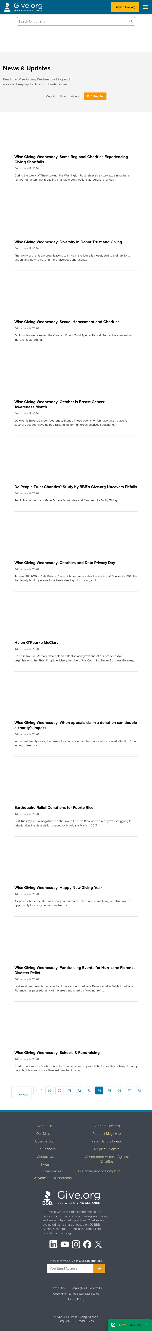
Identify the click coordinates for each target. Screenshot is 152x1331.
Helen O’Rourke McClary (36, 642)
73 (89, 1090)
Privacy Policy (76, 1299)
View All (51, 96)
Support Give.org (125, 7)
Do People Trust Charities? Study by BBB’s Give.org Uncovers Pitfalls (75, 487)
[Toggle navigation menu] (145, 7)
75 (109, 1090)
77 (129, 1090)
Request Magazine (107, 1133)
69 (49, 1090)
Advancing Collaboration (53, 1177)
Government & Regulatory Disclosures (76, 1293)
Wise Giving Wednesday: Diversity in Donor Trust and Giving (68, 242)
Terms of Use (58, 1288)
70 (60, 1090)
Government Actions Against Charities (107, 1159)
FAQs (45, 1164)
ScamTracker (53, 1171)
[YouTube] (65, 1245)
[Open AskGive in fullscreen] (113, 1325)
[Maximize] (146, 1324)
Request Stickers (107, 1148)
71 (69, 1090)
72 (79, 1090)
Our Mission (45, 1133)
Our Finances (45, 1148)
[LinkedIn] (53, 1245)
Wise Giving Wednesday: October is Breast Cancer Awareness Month (59, 404)
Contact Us (45, 1156)
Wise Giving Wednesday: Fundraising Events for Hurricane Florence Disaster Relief (75, 970)
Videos (75, 96)
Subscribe (97, 96)
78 (139, 1090)
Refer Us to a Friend (106, 1141)
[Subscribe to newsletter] (99, 1268)
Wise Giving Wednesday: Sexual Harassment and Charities (67, 321)
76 (119, 1090)
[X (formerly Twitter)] (98, 1245)
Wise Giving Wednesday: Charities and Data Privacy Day (64, 562)
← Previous (22, 1092)
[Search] (131, 21)
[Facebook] (87, 1245)
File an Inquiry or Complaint (99, 1171)
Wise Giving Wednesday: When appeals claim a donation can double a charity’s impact (75, 725)
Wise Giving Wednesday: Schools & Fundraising (57, 1052)
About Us (45, 1125)
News (63, 96)
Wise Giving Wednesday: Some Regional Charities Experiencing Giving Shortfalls (71, 159)
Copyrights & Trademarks (87, 1288)
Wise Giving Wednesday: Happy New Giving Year (58, 887)
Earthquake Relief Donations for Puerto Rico (53, 807)
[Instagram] (76, 1245)
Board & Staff (45, 1141)
